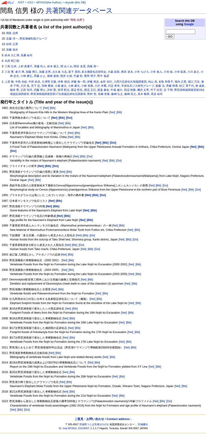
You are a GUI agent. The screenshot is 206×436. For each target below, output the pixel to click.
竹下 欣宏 (156, 90)
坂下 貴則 (74, 71)
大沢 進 (25, 85)
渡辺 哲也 (76, 90)
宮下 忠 (35, 85)
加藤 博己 (31, 71)
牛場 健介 (116, 90)
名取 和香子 (165, 81)
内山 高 (152, 81)
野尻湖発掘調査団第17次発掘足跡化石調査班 (58, 94)
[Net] (46, 108)
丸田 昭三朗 (12, 60)
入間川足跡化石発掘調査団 (130, 81)
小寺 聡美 (180, 71)
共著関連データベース (79, 10)
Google (189, 24)
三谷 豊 (9, 71)
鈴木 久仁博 (12, 55)
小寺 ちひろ (141, 71)
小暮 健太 (60, 85)
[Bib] (52, 108)
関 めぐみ (66, 66)
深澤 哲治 (63, 90)
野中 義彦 (103, 76)
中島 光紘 (21, 81)
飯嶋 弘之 (117, 94)
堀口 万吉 (194, 81)
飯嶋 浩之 (130, 94)
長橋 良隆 (104, 94)
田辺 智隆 (130, 90)
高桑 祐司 (26, 55)
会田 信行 (106, 81)
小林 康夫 (74, 85)
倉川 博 (19, 71)
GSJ (30, 2)
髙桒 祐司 (157, 94)
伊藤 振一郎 (78, 81)
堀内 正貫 (180, 81)
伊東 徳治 (63, 81)
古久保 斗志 (59, 71)
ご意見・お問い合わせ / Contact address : (102, 419)
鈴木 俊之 (53, 66)
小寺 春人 (156, 71)
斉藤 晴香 (172, 85)
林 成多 (199, 85)
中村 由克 (34, 81)
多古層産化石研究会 (94, 71)
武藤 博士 (39, 90)
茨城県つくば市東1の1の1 (94, 424)
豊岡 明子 (90, 76)
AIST (21, 2)
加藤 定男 (45, 71)
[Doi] (89, 156)
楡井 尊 (14, 90)
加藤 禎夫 (12, 49)
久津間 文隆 (49, 81)
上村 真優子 (25, 66)
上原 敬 (9, 81)
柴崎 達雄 (53, 76)
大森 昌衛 (113, 71)
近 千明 (168, 90)
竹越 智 (78, 76)
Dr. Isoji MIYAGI (68, 428)
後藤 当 (160, 85)
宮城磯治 (143, 424)
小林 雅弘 (26, 76)
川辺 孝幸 (113, 85)
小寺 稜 (168, 71)
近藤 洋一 (12, 38)
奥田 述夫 (127, 71)
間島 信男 (12, 33)
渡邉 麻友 (103, 90)
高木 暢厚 (143, 94)
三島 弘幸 (10, 66)
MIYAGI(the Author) (48, 2)
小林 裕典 (87, 85)
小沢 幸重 (100, 85)
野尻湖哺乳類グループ (33, 38)
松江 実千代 (186, 85)
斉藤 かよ (39, 76)
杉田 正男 (12, 44)
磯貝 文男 (143, 90)
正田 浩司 (26, 90)
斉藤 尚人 (40, 66)
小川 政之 (193, 71)
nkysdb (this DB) (75, 2)
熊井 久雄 (66, 76)
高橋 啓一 (93, 66)
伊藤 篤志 (93, 81)
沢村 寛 (51, 90)
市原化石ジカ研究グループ (137, 85)
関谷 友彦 (79, 66)
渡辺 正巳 (90, 90)
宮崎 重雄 (47, 85)
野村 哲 (91, 94)
